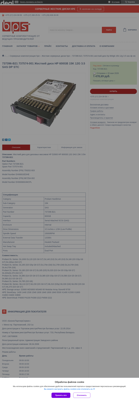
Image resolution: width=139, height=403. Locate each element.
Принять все (61, 395)
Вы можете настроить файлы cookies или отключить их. (68, 389)
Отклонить (82, 395)
